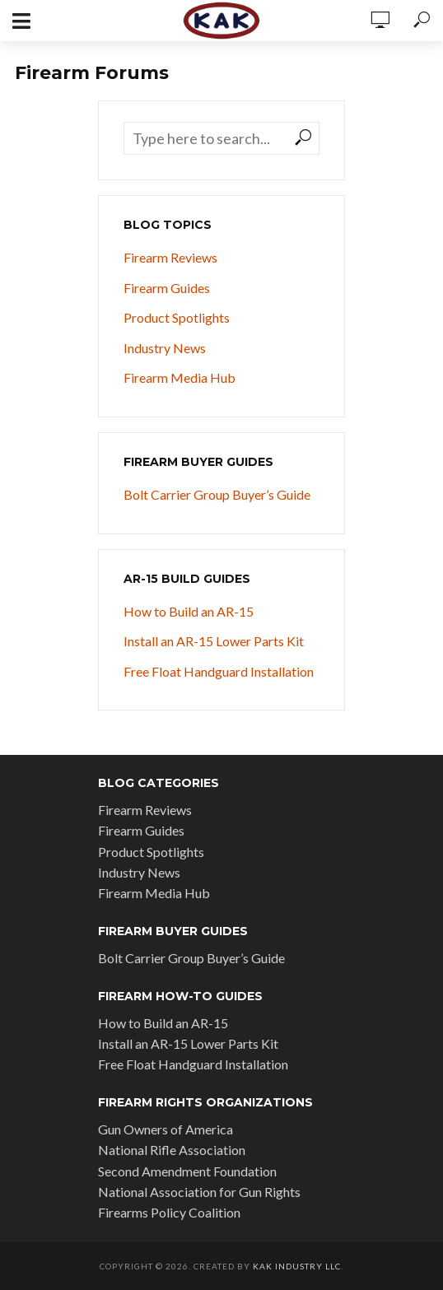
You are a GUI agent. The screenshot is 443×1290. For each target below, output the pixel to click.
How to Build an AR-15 (189, 611)
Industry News (165, 348)
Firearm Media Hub (179, 377)
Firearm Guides (167, 288)
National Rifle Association (171, 1149)
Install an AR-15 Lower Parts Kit (214, 641)
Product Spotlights (177, 317)
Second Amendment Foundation (187, 1171)
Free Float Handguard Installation (219, 671)
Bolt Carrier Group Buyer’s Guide (217, 494)
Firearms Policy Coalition (169, 1212)
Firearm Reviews (170, 257)
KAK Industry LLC (297, 1266)
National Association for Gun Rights (199, 1191)
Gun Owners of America (165, 1129)
